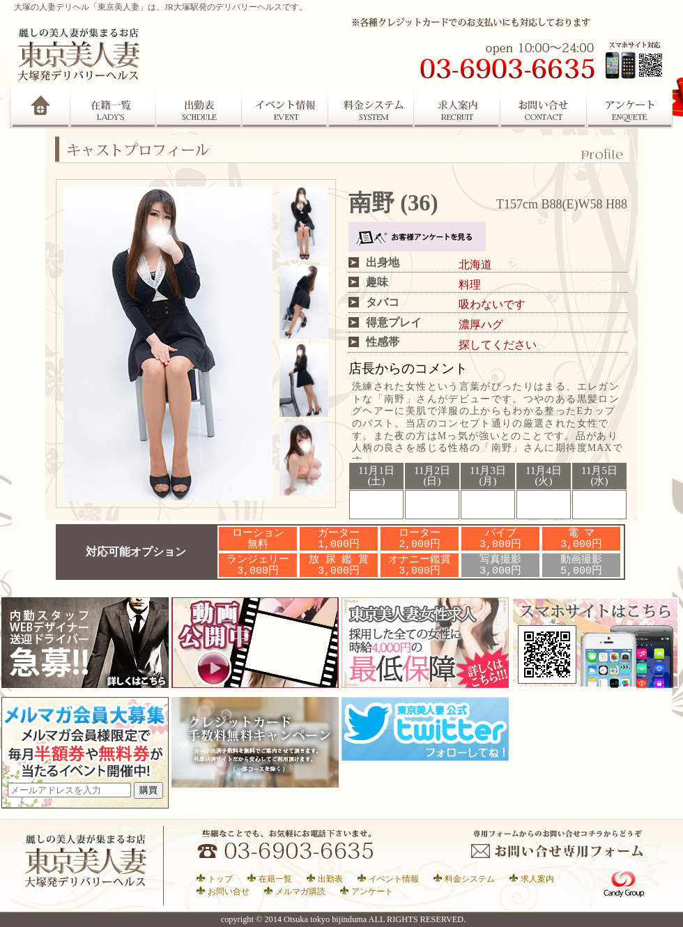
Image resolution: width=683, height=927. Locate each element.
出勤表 (198, 106)
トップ (220, 878)
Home (40, 106)
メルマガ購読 (300, 891)
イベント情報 (394, 878)
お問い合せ (229, 891)
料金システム (470, 878)
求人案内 (458, 106)
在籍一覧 (112, 106)
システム (371, 106)
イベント (285, 106)
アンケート (631, 106)
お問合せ (544, 106)
